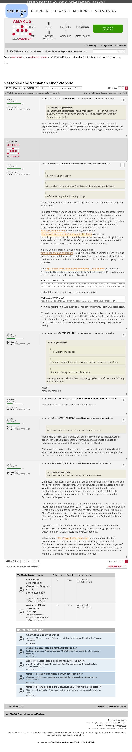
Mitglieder (65, 24)
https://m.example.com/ (53, 230)
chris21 (10, 419)
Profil (32, 33)
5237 (16, 107)
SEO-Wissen (61, 11)
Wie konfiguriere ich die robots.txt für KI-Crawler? (55, 660)
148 (16, 407)
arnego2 (84, 579)
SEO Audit (119, 732)
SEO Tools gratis (54, 735)
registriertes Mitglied (38, 57)
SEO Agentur (105, 11)
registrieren (16, 57)
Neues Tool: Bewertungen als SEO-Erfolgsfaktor (54, 673)
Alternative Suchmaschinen (43, 634)
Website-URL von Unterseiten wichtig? (36, 608)
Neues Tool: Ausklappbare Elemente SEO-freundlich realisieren (63, 686)
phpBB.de (122, 725)
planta (9, 334)
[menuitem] (120, 45)
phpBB (97, 723)
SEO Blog (25, 732)
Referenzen (82, 11)
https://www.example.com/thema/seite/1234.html (66, 233)
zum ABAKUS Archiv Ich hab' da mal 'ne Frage (25, 714)
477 (16, 342)
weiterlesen (31, 643)
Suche (49, 24)
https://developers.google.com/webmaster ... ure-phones (74, 268)
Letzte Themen (82, 33)
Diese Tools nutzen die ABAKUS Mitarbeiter (51, 647)
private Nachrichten (48, 34)
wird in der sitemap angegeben (57, 252)
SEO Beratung (91, 732)
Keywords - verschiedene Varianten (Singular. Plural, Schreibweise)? (38, 586)
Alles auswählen (55, 280)
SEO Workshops (75, 732)
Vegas (9, 99)
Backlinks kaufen (106, 732)
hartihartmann (36, 595)
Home (32, 24)
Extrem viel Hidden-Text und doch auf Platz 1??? (106, 93)
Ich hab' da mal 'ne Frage (37, 599)
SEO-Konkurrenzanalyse (73, 735)
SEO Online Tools (38, 732)
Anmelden (65, 33)
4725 (16, 172)
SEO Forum (58, 1)
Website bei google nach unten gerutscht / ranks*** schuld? (33, 93)
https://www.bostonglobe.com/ (73, 537)
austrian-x (11, 399)
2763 (16, 427)
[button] (119, 88)
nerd (9, 164)
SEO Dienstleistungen (57, 732)
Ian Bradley (122, 720)
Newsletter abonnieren (107, 28)
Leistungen (39, 11)
